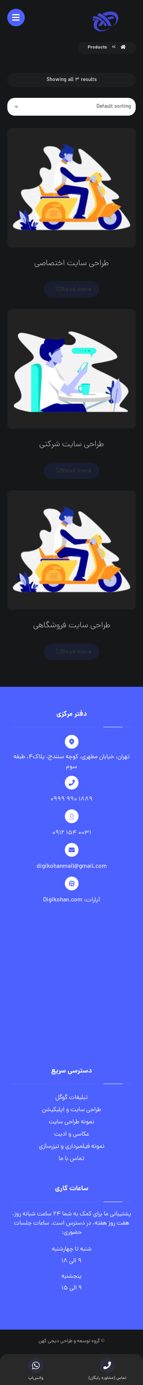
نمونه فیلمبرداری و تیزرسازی (71, 1146)
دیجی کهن (49, 1341)
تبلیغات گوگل (71, 1097)
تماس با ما (71, 1158)
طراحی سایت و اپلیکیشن (71, 1110)
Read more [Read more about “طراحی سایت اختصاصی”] (76, 289)
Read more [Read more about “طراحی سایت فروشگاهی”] (76, 652)
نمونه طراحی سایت (71, 1122)
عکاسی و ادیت (71, 1134)
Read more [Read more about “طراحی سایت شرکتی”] (76, 471)
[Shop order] (71, 107)
